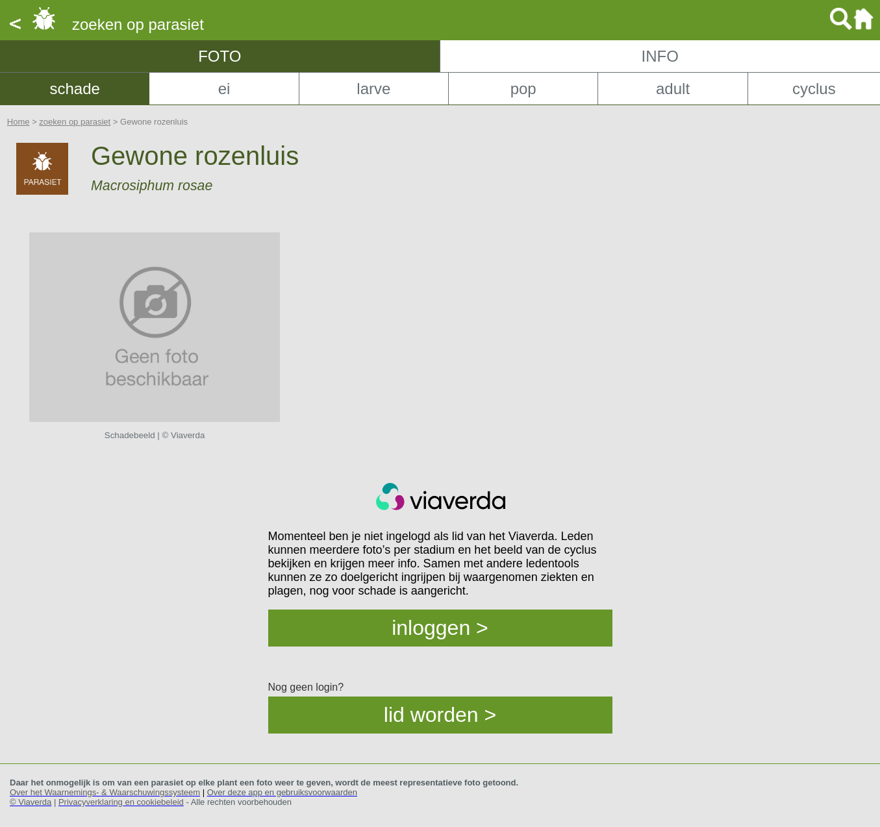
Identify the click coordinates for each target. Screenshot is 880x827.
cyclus (814, 88)
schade (74, 88)
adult (673, 88)
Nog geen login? (306, 687)
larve (373, 88)
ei (224, 88)
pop (523, 88)
